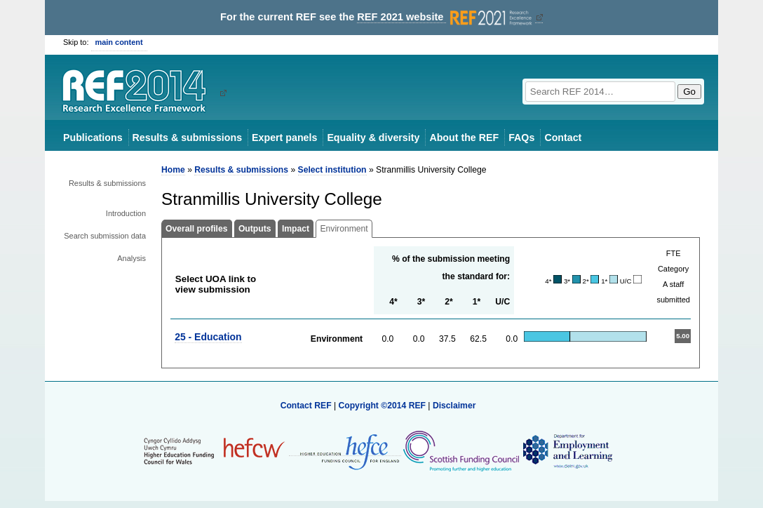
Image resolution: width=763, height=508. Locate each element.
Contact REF (306, 405)
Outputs (254, 229)
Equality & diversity (373, 137)
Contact (562, 137)
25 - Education (208, 336)
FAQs (521, 137)
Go (689, 91)
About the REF (464, 137)
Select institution (332, 170)
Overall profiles (197, 229)
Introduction (126, 213)
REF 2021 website (445, 17)
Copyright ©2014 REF (383, 405)
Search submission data (105, 236)
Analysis (131, 258)
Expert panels (284, 137)
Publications (93, 137)
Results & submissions (187, 137)
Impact (295, 229)
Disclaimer (454, 405)
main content (119, 42)
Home (173, 170)
